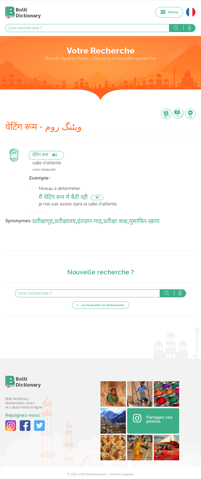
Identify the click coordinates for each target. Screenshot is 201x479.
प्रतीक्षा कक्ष (115, 221)
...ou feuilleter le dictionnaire (101, 305)
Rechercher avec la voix (189, 28)
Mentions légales (122, 474)
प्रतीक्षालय (65, 221)
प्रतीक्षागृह (43, 221)
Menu (173, 12)
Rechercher (176, 28)
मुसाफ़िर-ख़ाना (144, 221)
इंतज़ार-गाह (89, 221)
